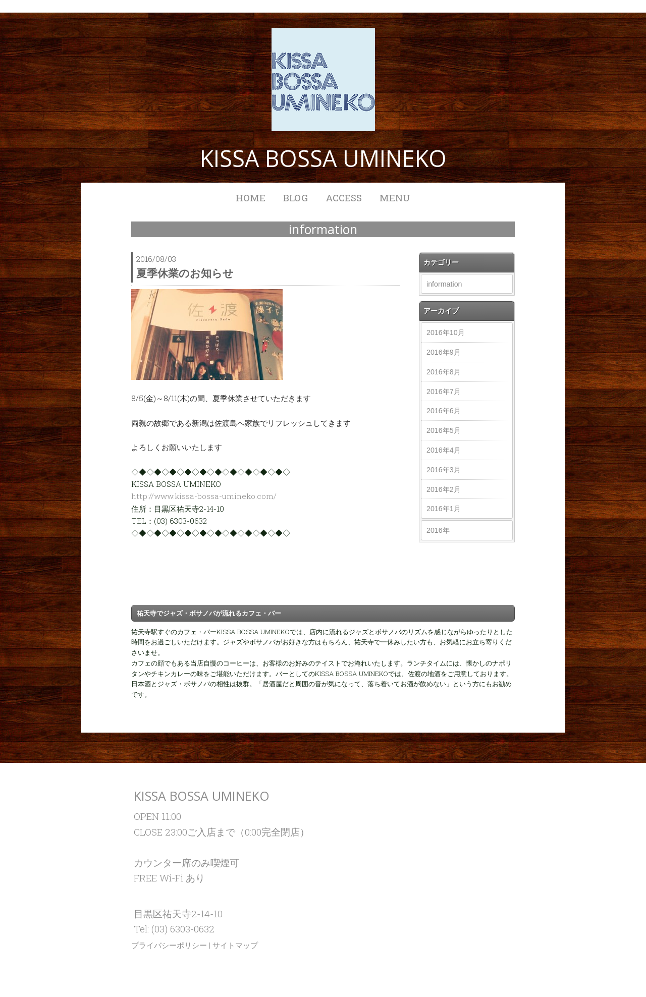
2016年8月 (443, 372)
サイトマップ (235, 945)
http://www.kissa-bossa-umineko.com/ (204, 496)
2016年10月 (445, 332)
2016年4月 (443, 450)
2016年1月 (443, 509)
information (444, 284)
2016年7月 (443, 391)
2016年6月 (443, 411)
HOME (250, 197)
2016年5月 (443, 430)
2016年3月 (443, 470)
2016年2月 (443, 489)
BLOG (295, 197)
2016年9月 (443, 352)
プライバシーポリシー (169, 945)
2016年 (438, 530)
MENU (395, 197)
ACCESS (344, 197)
